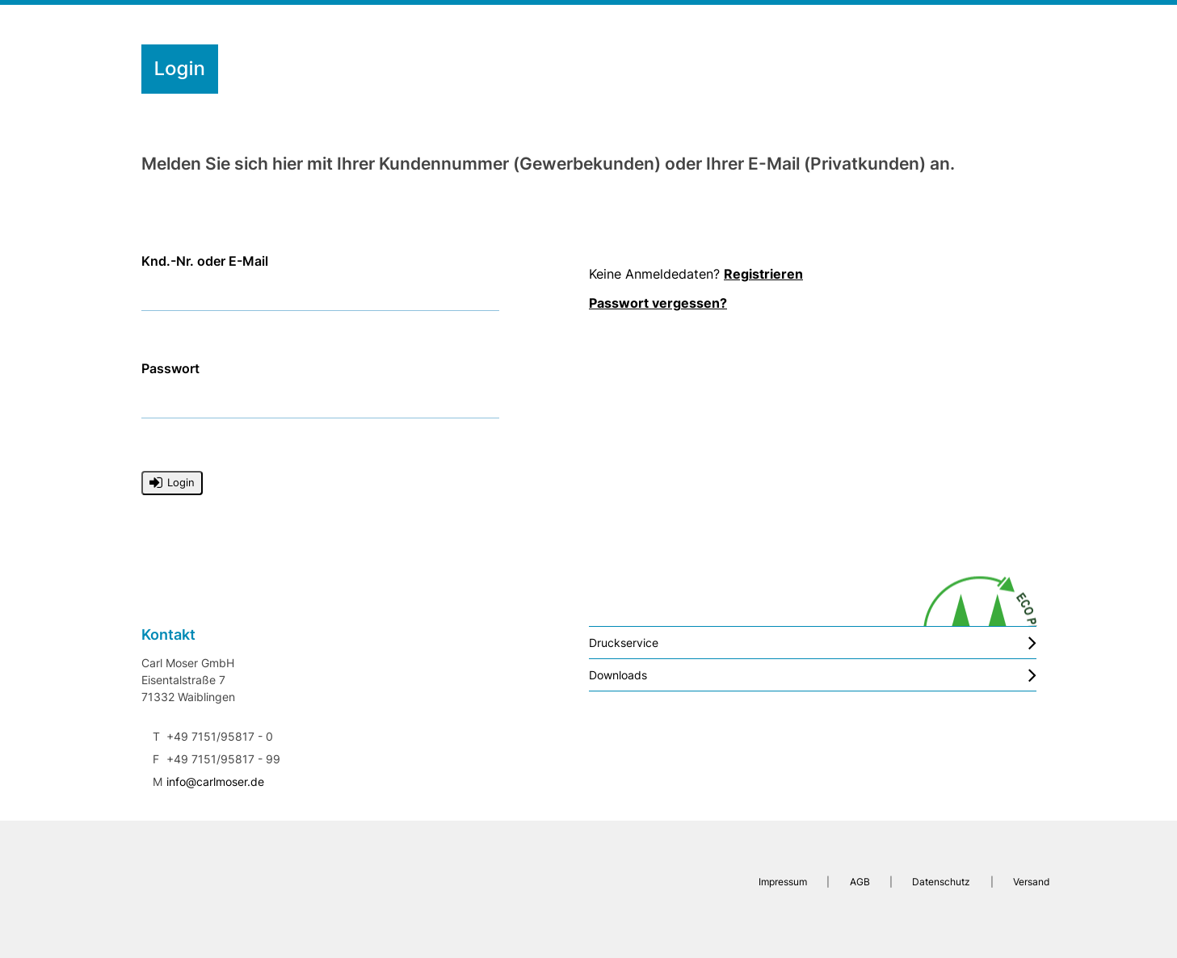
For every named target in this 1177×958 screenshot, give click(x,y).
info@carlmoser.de (215, 781)
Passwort (170, 369)
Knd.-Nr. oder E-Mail (204, 261)
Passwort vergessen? (658, 303)
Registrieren (763, 274)
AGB (859, 882)
